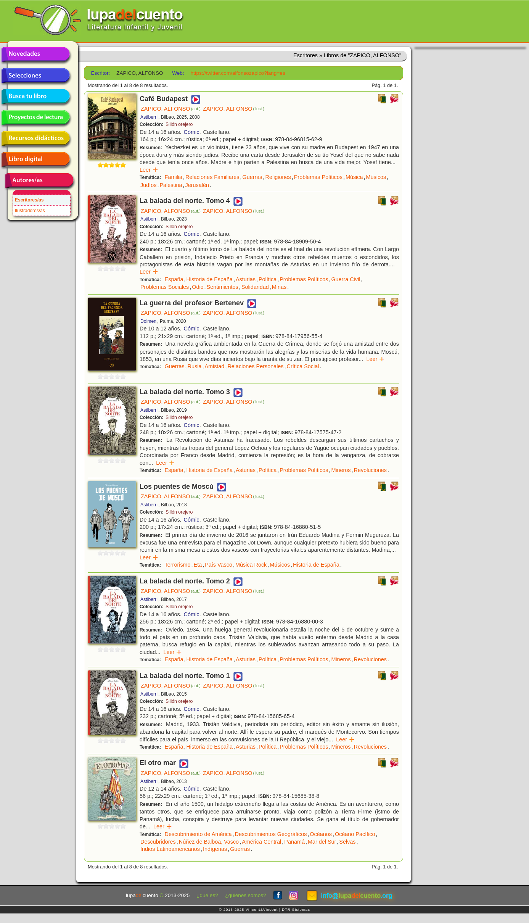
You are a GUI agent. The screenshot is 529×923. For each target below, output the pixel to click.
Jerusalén (197, 185)
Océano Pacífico (355, 834)
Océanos (321, 834)
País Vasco (218, 565)
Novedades (35, 54)
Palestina (170, 185)
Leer (149, 170)
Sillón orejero (179, 124)
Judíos (148, 185)
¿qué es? (207, 895)
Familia (173, 177)
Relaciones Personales (255, 366)
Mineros (341, 470)
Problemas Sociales (164, 287)
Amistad (214, 366)
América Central (261, 842)
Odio (197, 287)
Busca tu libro (35, 96)
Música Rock (251, 565)
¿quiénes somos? (245, 895)
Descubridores (158, 842)
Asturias (246, 279)
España (174, 279)
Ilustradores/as (30, 210)
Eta (198, 565)
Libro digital (35, 159)
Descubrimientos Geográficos (271, 834)
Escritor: (100, 73)
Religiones (278, 177)
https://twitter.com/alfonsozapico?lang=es (237, 73)
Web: (178, 73)
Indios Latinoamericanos (170, 849)
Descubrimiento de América (198, 834)
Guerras (252, 177)
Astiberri (149, 117)
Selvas (347, 842)
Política (268, 279)
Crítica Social (303, 366)
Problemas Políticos (318, 177)
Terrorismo (178, 565)
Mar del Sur (322, 842)
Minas (279, 287)
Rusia (195, 366)
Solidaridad (255, 287)
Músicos (376, 177)
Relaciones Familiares (212, 177)
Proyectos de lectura (35, 117)
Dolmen (148, 321)
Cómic (191, 132)
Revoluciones (370, 470)
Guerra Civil (345, 279)
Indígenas (215, 849)
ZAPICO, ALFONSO (171, 109)
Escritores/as (29, 200)
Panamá (294, 842)
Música (354, 177)
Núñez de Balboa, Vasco (209, 842)
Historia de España (209, 279)
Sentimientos (222, 287)
